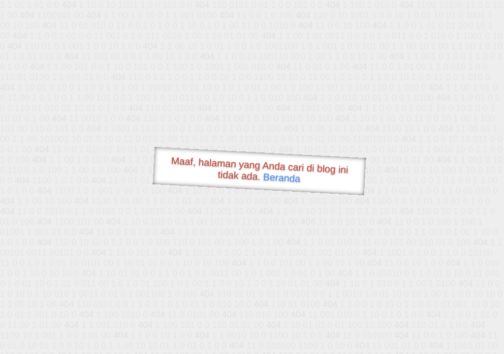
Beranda (282, 177)
